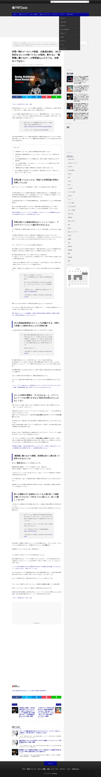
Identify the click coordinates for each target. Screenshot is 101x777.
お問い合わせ (70, 14)
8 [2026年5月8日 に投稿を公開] (80, 276)
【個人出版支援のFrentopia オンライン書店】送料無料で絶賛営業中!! (29, 690)
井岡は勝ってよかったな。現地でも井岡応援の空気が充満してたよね (32, 152)
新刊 (69, 224)
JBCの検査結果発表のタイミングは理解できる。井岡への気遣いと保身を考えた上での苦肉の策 (36, 159)
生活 (69, 242)
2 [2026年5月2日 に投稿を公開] (83, 273)
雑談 (42, 64)
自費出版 (70, 250)
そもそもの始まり (72, 206)
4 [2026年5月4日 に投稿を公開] (69, 276)
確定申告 (70, 246)
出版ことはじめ (71, 221)
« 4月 (69, 285)
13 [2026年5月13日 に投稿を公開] (75, 278)
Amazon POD (71, 159)
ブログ (14, 14)
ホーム (61, 14)
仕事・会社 (70, 213)
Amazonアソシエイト (73, 163)
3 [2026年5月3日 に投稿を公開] (86, 273)
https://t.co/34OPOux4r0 (30, 531)
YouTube (70, 188)
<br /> (16, 636)
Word (69, 184)
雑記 (40, 64)
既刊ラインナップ (23, 14)
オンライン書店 (71, 192)
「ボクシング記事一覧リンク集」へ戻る (22, 104)
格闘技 (69, 239)
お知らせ (70, 195)
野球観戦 (70, 257)
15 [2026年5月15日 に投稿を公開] (80, 278)
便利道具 (70, 217)
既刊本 (69, 228)
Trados (69, 181)
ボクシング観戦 (33, 14)
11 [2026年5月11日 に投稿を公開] (69, 278)
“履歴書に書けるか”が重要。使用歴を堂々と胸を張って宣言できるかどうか (33, 168)
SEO (69, 177)
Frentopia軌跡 (71, 170)
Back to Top (50, 763)
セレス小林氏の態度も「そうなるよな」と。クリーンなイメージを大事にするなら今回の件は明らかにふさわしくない (36, 164)
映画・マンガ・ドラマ (45, 14)
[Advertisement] (50, 27)
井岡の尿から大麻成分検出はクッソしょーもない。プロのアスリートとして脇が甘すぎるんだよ (36, 155)
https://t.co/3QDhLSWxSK (30, 291)
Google (69, 173)
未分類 (69, 235)
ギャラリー (55, 14)
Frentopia (54, 773)
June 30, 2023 (44, 129)
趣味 (69, 253)
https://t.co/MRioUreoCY (30, 126)
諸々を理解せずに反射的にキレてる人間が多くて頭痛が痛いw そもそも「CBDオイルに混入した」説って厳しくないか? (36, 171)
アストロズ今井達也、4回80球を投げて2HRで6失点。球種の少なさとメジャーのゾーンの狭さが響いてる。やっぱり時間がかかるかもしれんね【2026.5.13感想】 (81, 88)
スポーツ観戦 (29, 64)
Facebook (70, 166)
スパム (69, 199)
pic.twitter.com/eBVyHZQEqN (44, 126)
